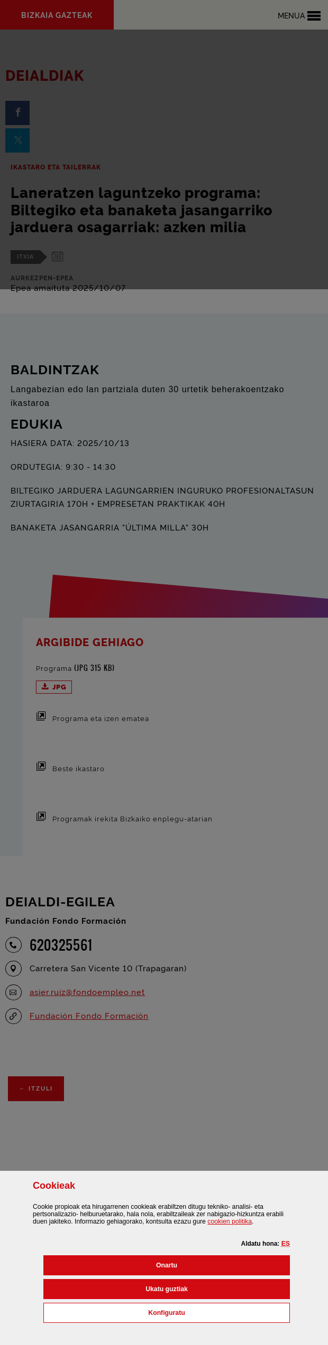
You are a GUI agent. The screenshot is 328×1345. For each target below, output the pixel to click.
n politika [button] (229, 1221)
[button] (285, 1243)
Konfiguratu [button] (213, 1311)
